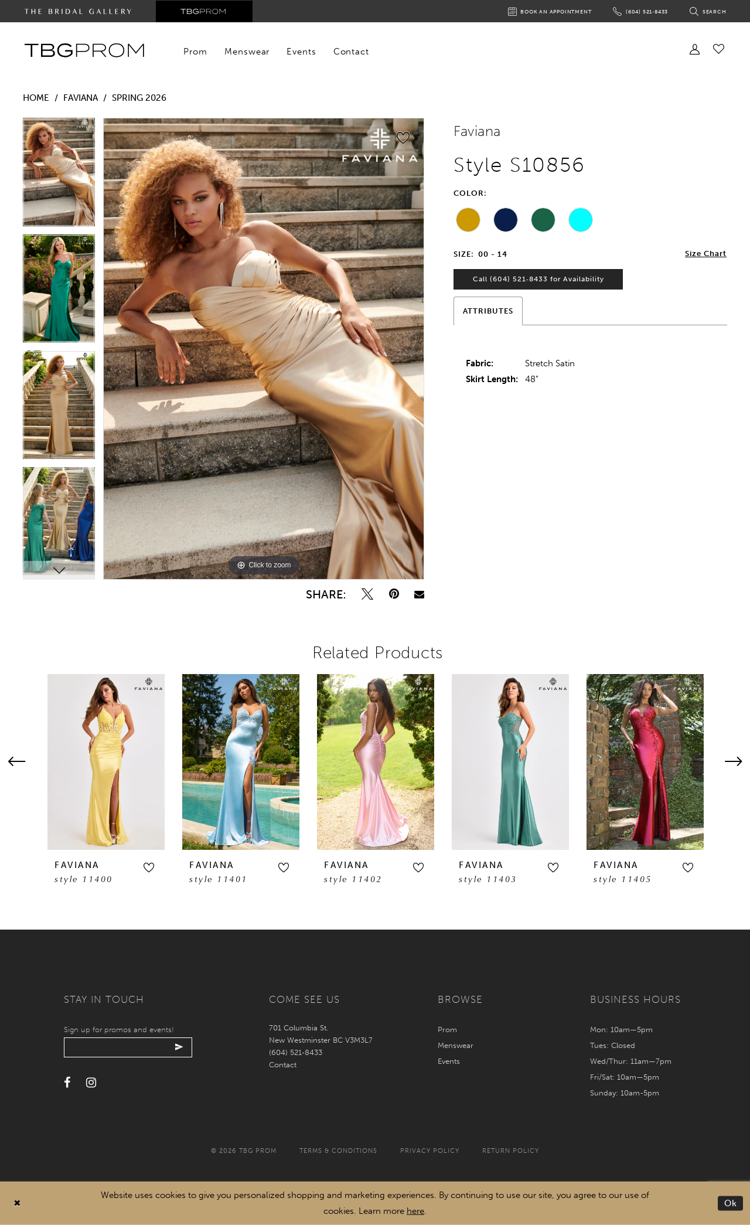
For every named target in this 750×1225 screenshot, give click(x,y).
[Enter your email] (130, 1047)
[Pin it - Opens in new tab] (394, 594)
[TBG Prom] (84, 50)
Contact (282, 1064)
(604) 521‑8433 (295, 1052)
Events (449, 1061)
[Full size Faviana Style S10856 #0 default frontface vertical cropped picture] (264, 348)
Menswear (455, 1045)
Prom (447, 1029)
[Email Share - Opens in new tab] (419, 594)
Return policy (510, 1151)
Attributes (488, 312)
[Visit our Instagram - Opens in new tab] (91, 1083)
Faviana (80, 98)
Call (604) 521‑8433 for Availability (539, 280)
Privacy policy (429, 1151)
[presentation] (106, 762)
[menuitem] (195, 51)
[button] (149, 867)
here (415, 1211)
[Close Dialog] (17, 1203)
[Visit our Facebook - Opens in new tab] (67, 1083)
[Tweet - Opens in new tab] (367, 594)
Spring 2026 (139, 98)
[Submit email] (182, 1047)
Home (36, 98)
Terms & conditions (338, 1151)
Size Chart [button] (706, 254)
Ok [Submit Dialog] (731, 1202)
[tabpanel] (59, 176)
